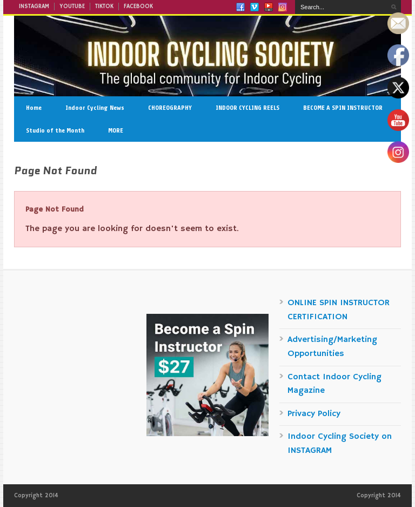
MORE (115, 130)
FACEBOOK (138, 6)
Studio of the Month (55, 130)
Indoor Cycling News (94, 107)
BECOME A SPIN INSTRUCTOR (343, 107)
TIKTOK (104, 6)
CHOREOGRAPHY (170, 107)
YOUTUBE (72, 6)
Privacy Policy (313, 414)
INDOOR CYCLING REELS (247, 107)
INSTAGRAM (34, 6)
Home (34, 107)
